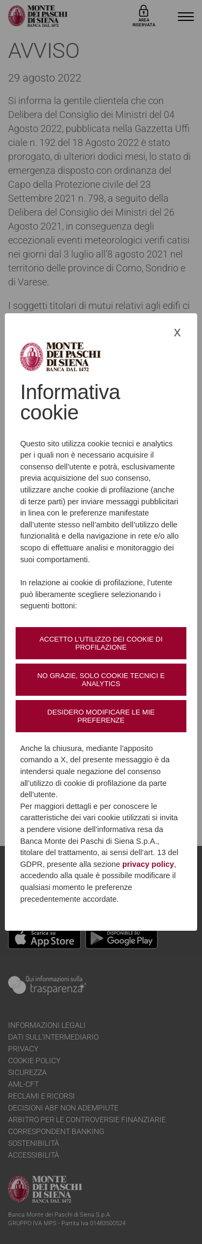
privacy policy (148, 864)
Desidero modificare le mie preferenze (101, 716)
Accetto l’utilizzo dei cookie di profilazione (101, 643)
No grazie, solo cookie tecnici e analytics (101, 680)
